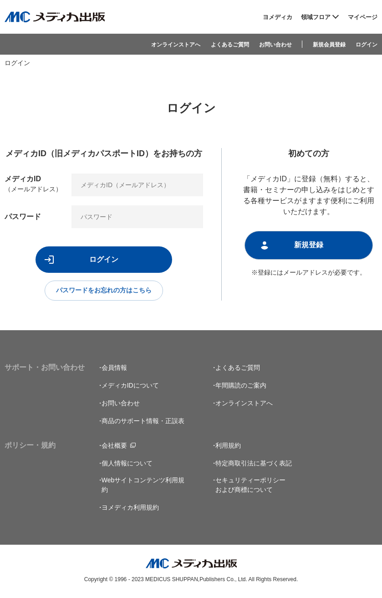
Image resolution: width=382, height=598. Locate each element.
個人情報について (127, 464)
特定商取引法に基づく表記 (253, 464)
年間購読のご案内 (240, 386)
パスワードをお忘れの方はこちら (104, 291)
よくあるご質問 (230, 44)
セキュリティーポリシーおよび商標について (250, 485)
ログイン (366, 44)
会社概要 (114, 446)
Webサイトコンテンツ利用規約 (143, 485)
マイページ (362, 17)
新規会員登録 (329, 44)
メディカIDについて (130, 386)
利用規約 (228, 446)
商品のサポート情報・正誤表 (143, 421)
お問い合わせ (275, 44)
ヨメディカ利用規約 (130, 508)
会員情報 (114, 368)
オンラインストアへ (175, 44)
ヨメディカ (277, 17)
